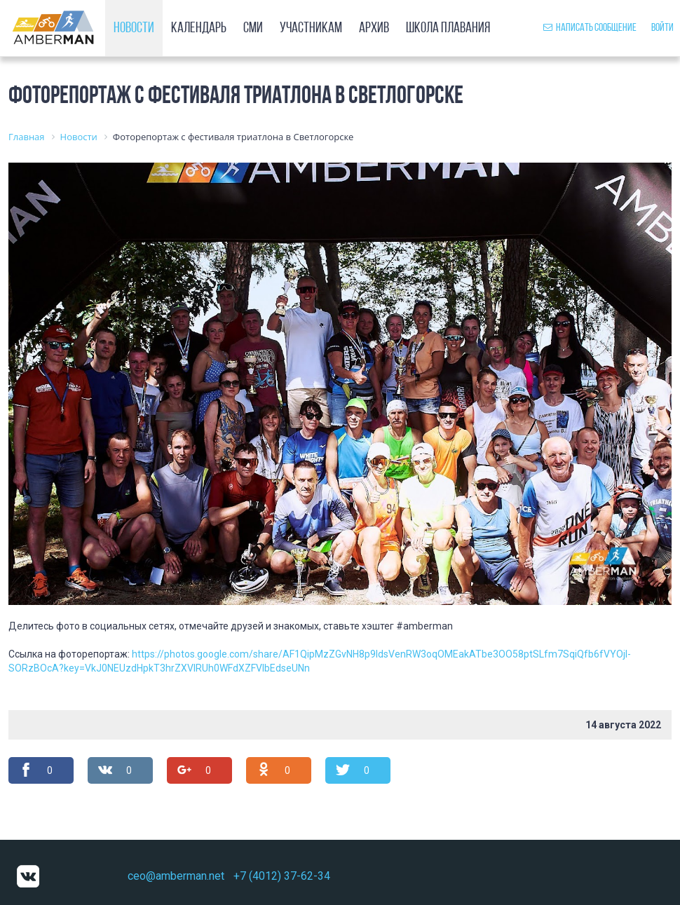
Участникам (311, 28)
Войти (662, 28)
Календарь (198, 28)
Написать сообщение (590, 28)
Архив (374, 28)
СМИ (253, 28)
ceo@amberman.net (176, 876)
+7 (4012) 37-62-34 (281, 876)
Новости (134, 28)
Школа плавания (448, 28)
